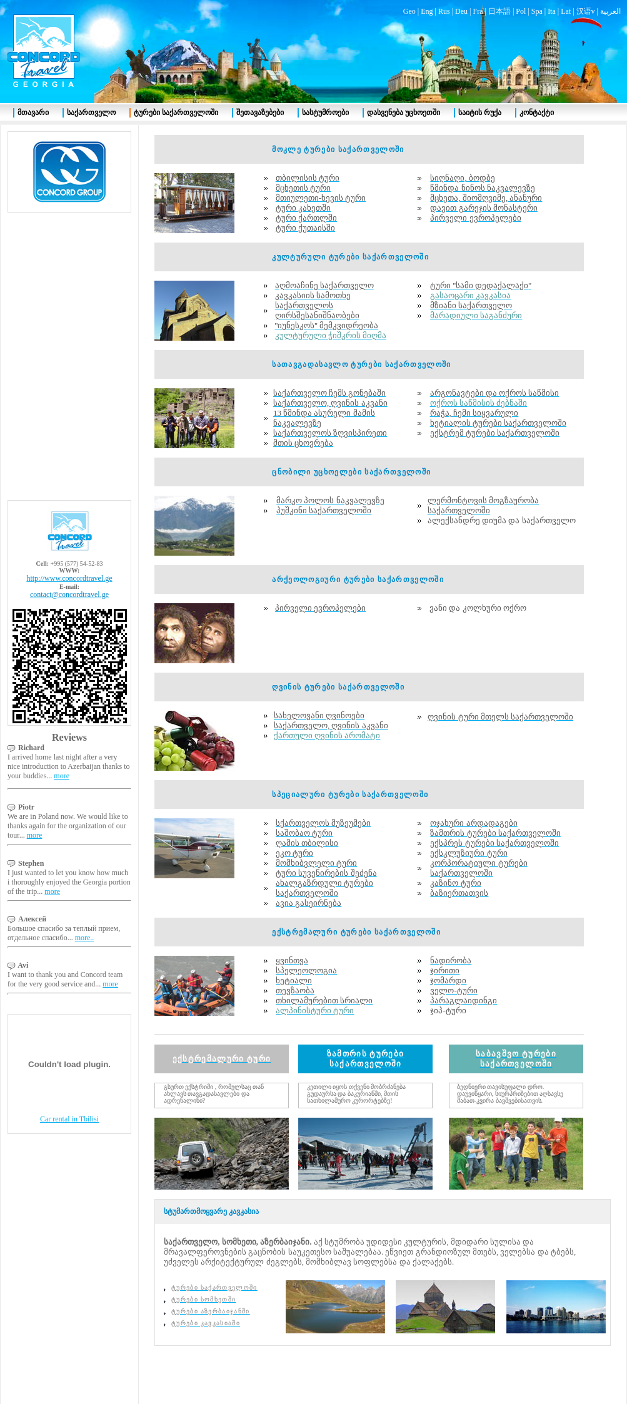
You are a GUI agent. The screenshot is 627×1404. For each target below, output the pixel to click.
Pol (521, 11)
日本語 (499, 11)
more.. (84, 937)
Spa (537, 11)
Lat (566, 11)
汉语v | (588, 11)
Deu (461, 11)
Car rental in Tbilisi (69, 1119)
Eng (427, 11)
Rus (444, 11)
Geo (409, 11)
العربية (610, 11)
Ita (552, 11)
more (61, 775)
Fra (478, 11)
